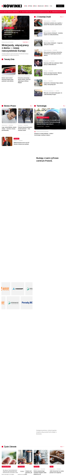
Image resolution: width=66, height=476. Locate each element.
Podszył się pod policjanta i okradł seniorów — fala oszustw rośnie (25, 132)
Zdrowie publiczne (9, 27)
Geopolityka (46, 60)
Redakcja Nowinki (5, 42)
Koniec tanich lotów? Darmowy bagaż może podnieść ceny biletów (7, 79)
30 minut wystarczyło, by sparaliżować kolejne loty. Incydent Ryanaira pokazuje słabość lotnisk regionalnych (48, 126)
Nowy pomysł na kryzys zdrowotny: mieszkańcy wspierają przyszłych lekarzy (53, 54)
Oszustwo (20, 129)
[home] (12, 6)
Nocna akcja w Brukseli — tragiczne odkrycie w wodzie (53, 43)
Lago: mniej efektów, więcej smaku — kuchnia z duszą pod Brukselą (9, 132)
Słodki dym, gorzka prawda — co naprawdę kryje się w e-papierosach (14, 32)
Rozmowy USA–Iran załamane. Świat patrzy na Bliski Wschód (53, 63)
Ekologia (45, 70)
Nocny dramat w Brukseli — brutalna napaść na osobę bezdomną (53, 33)
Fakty (25, 5)
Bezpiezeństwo (47, 31)
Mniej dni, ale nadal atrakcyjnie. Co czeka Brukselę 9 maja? (53, 93)
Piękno (51, 470)
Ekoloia (45, 80)
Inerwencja (46, 41)
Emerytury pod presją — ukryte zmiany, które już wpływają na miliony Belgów (24, 80)
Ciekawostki (52, 472)
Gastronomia (4, 129)
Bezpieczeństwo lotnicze (43, 121)
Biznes (35, 5)
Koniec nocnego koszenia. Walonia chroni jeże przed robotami (53, 73)
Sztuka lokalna (47, 21)
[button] (51, 6)
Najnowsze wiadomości (49, 90)
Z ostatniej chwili (40, 130)
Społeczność (41, 5)
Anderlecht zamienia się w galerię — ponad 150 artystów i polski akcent (53, 23)
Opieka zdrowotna (47, 50)
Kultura (46, 5)
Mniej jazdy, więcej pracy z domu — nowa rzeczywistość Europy (15, 48)
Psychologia (36, 470)
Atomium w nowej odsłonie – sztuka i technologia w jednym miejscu (43, 138)
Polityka (30, 5)
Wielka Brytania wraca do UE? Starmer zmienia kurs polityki (21, 147)
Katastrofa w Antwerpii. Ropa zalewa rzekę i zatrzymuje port (53, 83)
